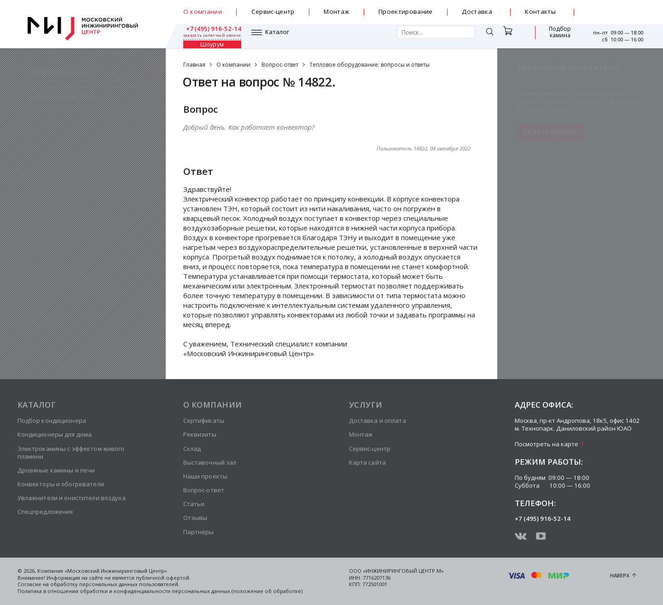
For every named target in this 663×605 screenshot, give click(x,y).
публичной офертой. (163, 577)
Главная (194, 65)
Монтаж (336, 11)
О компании (202, 11)
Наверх (619, 575)
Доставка (477, 11)
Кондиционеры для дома (54, 434)
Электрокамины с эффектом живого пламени (71, 452)
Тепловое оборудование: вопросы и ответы (369, 65)
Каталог (209, 36)
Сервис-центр (273, 11)
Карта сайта (367, 462)
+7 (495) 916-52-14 (614, 9)
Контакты (540, 11)
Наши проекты (205, 476)
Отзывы (195, 517)
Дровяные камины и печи (56, 470)
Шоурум (555, 36)
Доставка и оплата (377, 420)
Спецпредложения (45, 511)
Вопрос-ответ (280, 65)
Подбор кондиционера (52, 420)
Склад (192, 448)
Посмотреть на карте (546, 444)
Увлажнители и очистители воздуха (71, 498)
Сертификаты (203, 420)
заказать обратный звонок (614, 16)
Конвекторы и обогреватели (60, 484)
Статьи (194, 504)
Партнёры (198, 532)
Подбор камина (511, 36)
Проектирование (405, 11)
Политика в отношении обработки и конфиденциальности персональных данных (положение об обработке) (159, 591)
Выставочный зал (210, 462)
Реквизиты (199, 434)
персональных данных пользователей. (129, 584)
